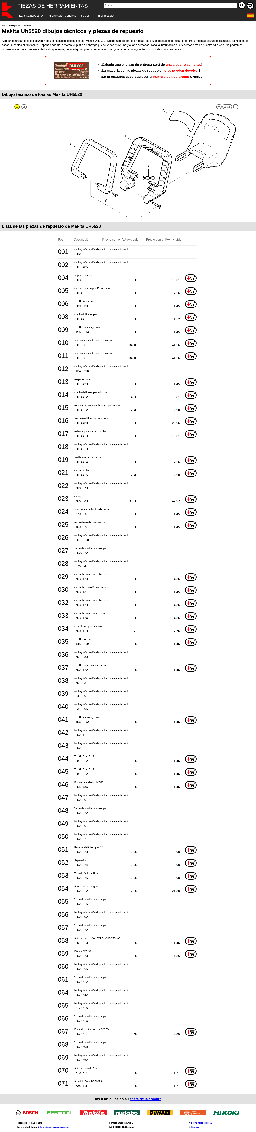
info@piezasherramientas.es (53, 1127)
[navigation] (123, 16)
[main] (128, 564)
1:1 (227, 107)
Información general (201, 1122)
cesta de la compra (145, 1099)
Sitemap (194, 1127)
